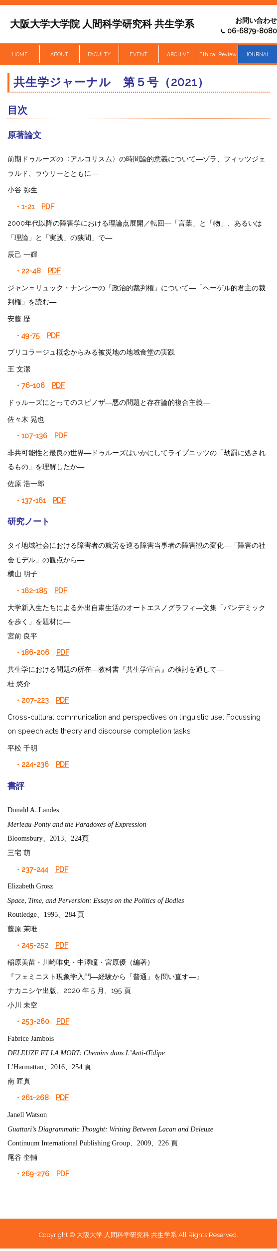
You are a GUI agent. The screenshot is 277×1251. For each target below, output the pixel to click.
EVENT (138, 54)
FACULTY (99, 54)
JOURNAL (258, 54)
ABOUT (59, 54)
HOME (20, 54)
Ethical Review (217, 54)
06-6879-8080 (252, 31)
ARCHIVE (178, 54)
